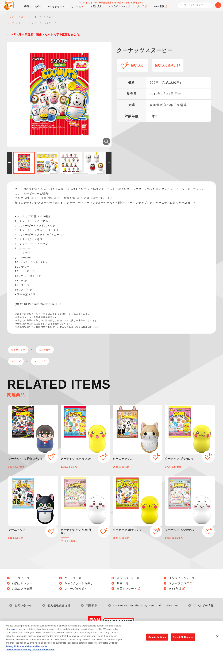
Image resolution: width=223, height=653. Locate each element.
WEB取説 (177, 588)
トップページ (20, 578)
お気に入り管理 (22, 588)
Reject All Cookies (183, 642)
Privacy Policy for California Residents (26, 651)
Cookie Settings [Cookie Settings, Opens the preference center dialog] (157, 642)
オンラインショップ (182, 578)
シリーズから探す (75, 588)
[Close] (217, 642)
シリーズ (16, 361)
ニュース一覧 (73, 578)
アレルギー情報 (204, 605)
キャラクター (18, 350)
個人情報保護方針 (59, 605)
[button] (9, 163)
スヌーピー (45, 350)
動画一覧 (122, 583)
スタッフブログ (181, 583)
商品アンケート (129, 588)
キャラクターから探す (78, 583)
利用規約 (92, 605)
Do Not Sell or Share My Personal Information (145, 605)
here (13, 634)
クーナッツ (40, 361)
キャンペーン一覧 (128, 578)
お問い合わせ (23, 605)
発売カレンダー (22, 583)
